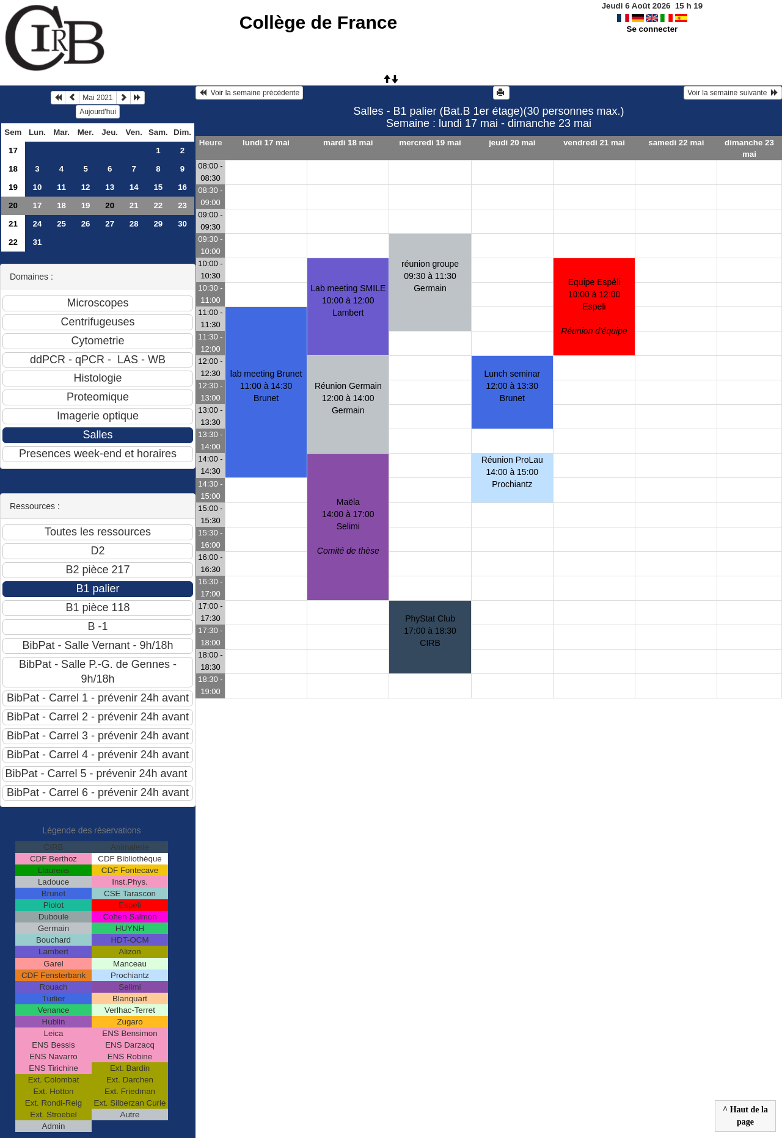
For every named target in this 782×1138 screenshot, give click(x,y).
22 (158, 205)
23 (182, 205)
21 (134, 205)
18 (13, 168)
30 (182, 223)
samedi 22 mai (676, 142)
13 (109, 187)
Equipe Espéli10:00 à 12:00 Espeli (594, 306)
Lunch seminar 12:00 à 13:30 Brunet (512, 386)
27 (109, 223)
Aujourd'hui (97, 111)
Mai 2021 (97, 97)
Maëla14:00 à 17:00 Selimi (348, 526)
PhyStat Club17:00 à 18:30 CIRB (430, 631)
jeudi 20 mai (512, 142)
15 (158, 187)
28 (134, 223)
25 (61, 223)
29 (158, 223)
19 (13, 187)
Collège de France (318, 22)
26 (85, 223)
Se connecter (652, 29)
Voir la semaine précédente (249, 93)
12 (85, 187)
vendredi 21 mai (594, 142)
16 (182, 187)
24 (37, 223)
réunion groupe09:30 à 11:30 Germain (430, 276)
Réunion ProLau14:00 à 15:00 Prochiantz (512, 472)
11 (61, 187)
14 (134, 187)
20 (13, 205)
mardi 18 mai (348, 142)
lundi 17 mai (266, 142)
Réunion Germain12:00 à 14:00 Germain (348, 398)
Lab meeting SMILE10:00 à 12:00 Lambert (348, 300)
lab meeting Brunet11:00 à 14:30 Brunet (266, 386)
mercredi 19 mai (430, 142)
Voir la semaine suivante (732, 93)
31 (37, 242)
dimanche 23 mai (749, 148)
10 (37, 187)
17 (13, 150)
